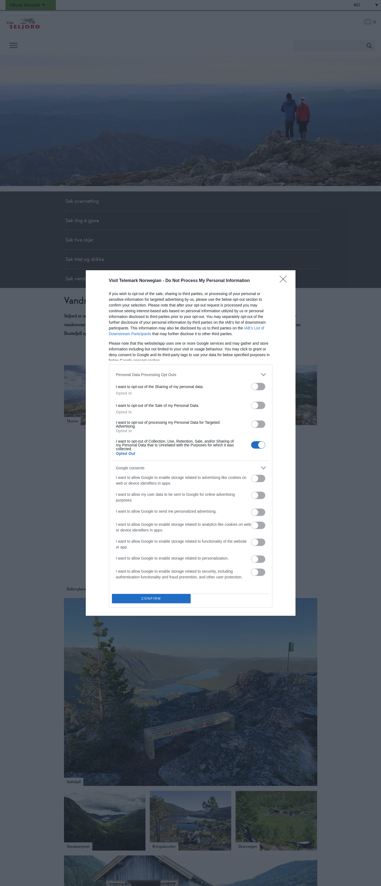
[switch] (258, 386)
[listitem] (190, 374)
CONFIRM (151, 599)
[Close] (285, 281)
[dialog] (190, 443)
